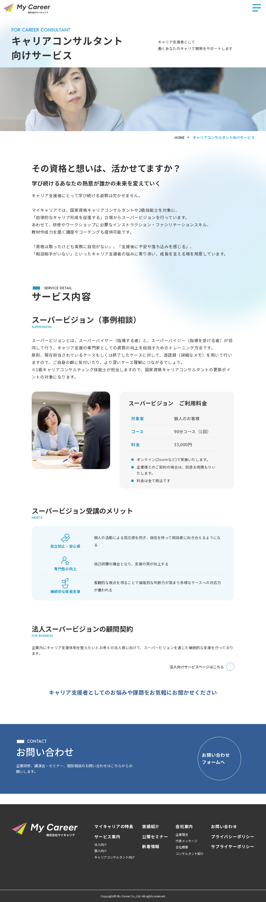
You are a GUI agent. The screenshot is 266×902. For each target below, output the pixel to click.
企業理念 (182, 834)
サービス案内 (107, 837)
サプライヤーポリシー (233, 846)
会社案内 (184, 826)
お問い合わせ (224, 826)
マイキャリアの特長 (114, 826)
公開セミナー (155, 837)
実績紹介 (150, 826)
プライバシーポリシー (233, 837)
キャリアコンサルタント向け (114, 857)
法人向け (100, 844)
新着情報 (150, 846)
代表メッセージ (186, 841)
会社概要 (182, 847)
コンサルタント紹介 (190, 853)
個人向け (100, 850)
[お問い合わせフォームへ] (214, 763)
